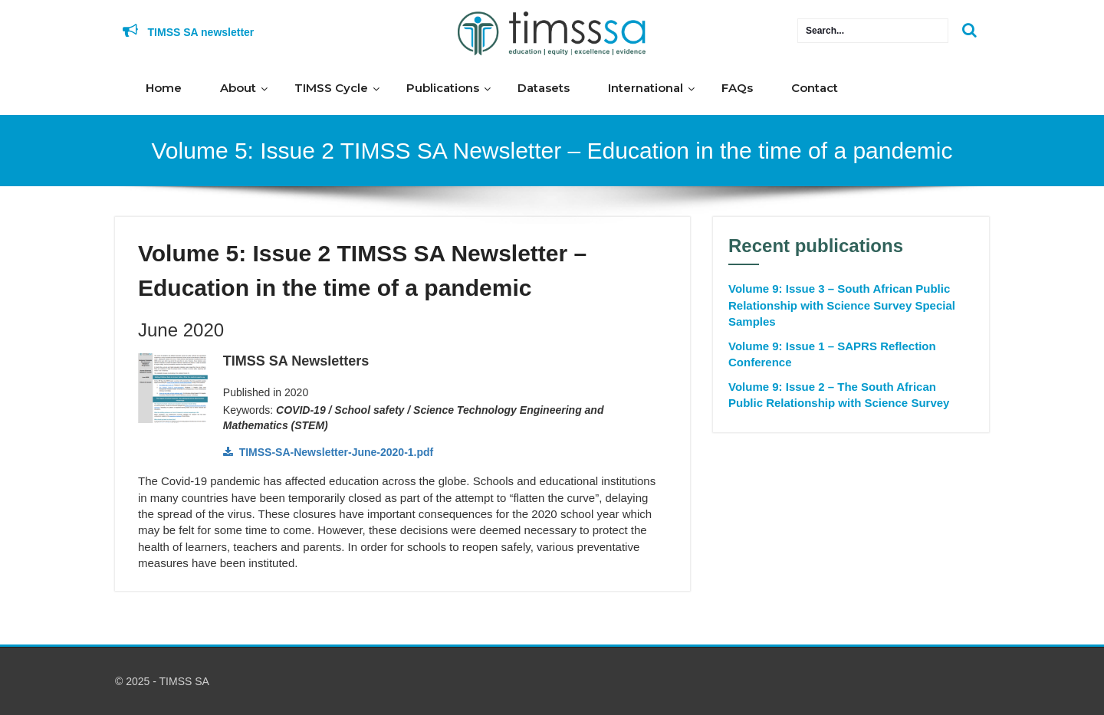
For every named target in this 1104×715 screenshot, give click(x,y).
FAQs (737, 87)
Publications (442, 87)
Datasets (544, 87)
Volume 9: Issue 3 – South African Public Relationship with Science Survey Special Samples (841, 305)
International (645, 87)
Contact (814, 87)
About (238, 87)
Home (164, 87)
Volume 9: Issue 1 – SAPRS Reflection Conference (832, 354)
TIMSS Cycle (331, 87)
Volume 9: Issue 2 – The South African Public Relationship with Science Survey (838, 394)
